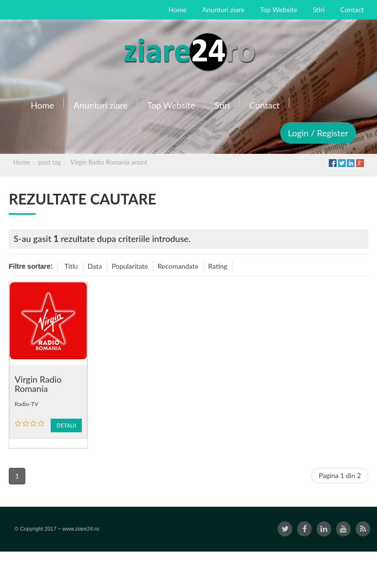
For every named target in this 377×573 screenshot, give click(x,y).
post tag (49, 162)
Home (21, 162)
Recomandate (178, 266)
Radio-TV (26, 403)
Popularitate (130, 266)
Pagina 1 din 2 (340, 475)
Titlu (71, 266)
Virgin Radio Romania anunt (109, 162)
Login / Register (318, 133)
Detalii (66, 425)
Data (95, 266)
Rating (217, 266)
